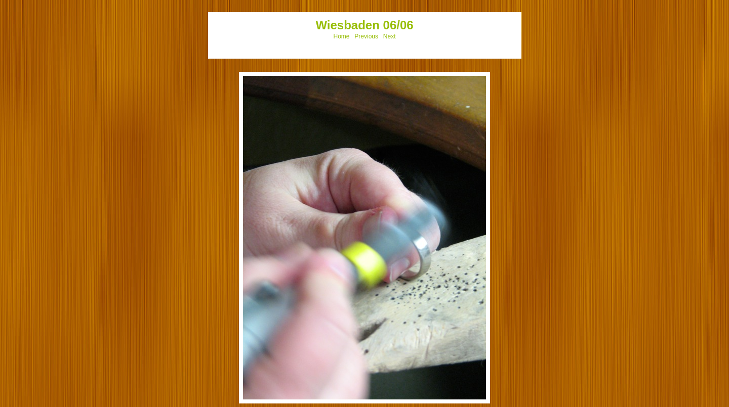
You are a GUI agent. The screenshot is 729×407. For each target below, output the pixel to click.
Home (342, 36)
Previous (366, 36)
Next (389, 36)
